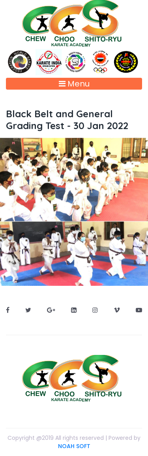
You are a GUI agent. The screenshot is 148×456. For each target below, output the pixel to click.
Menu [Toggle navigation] (74, 83)
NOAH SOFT (74, 446)
